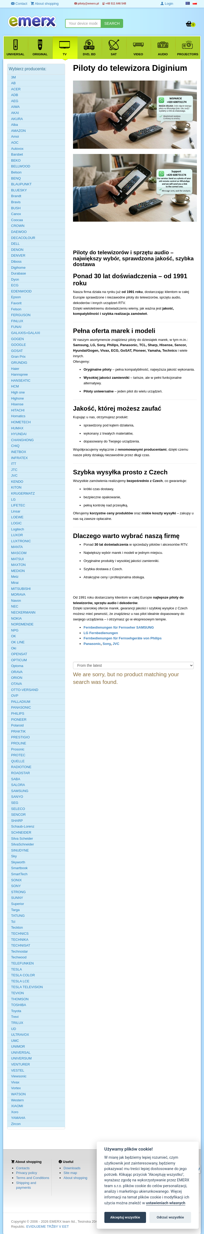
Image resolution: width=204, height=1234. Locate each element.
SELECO (18, 809)
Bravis (16, 202)
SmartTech (19, 874)
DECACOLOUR (23, 238)
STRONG (18, 892)
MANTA (17, 547)
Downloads (72, 1168)
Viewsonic (18, 1076)
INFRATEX (19, 458)
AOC (14, 143)
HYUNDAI (19, 434)
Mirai (14, 583)
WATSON (18, 1094)
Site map (70, 1173)
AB (13, 83)
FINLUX (17, 321)
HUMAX (17, 428)
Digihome (18, 268)
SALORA (18, 785)
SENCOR (18, 815)
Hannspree (19, 374)
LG (13, 499)
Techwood (19, 957)
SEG (14, 803)
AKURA (17, 119)
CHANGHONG (22, 440)
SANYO (17, 797)
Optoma (17, 666)
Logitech (17, 529)
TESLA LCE (20, 981)
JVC (116, 644)
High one (18, 392)
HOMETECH (21, 422)
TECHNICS (19, 934)
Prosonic (18, 749)
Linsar (15, 511)
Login (167, 4)
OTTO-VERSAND (24, 690)
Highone (17, 398)
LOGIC (16, 523)
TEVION (17, 993)
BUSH (16, 208)
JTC (14, 470)
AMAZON (18, 131)
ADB (14, 95)
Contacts (23, 1168)
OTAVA (16, 684)
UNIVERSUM (21, 1058)
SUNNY (17, 898)
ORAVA (17, 672)
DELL (15, 244)
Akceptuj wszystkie (125, 1217)
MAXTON (18, 565)
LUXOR (17, 535)
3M (13, 77)
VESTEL (17, 1070)
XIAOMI (17, 1106)
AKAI (15, 113)
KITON (16, 487)
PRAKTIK (18, 731)
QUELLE (18, 761)
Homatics (18, 416)
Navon (16, 601)
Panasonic (92, 644)
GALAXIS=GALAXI (25, 333)
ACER (16, 89)
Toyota (16, 1011)
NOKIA (16, 618)
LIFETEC (18, 505)
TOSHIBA (18, 1005)
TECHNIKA (19, 940)
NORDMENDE (22, 624)
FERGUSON (21, 315)
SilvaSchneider (22, 844)
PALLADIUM (20, 702)
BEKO (16, 160)
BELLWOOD (20, 166)
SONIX (16, 880)
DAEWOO (19, 232)
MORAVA (18, 594)
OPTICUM (19, 660)
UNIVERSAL (21, 1052)
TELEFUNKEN (22, 963)
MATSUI (17, 559)
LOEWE (17, 517)
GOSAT (17, 351)
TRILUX (17, 1023)
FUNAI (16, 327)
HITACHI (18, 410)
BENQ (16, 178)
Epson (16, 297)
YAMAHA (18, 1118)
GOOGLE (18, 345)
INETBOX (18, 452)
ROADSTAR (20, 773)
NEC (14, 606)
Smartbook (19, 868)
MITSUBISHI (21, 589)
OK (13, 636)
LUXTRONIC (21, 541)
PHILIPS (17, 713)
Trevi (14, 1017)
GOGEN (17, 339)
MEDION (18, 571)
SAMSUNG (19, 791)
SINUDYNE (20, 850)
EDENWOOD (21, 291)
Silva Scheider (22, 838)
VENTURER (20, 1064)
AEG (14, 101)
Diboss (16, 261)
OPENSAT (19, 654)
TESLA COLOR (23, 975)
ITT (13, 464)
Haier (15, 369)
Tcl (13, 922)
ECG (14, 285)
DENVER (18, 255)
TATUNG (18, 916)
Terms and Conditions (32, 1178)
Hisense (17, 404)
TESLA (16, 969)
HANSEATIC (20, 380)
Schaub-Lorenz (22, 826)
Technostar (19, 951)
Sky (14, 856)
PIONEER (19, 720)
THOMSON (19, 999)
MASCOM (19, 553)
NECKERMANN (23, 612)
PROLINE (18, 743)
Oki (13, 648)
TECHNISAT (20, 945)
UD (13, 1029)
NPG (14, 630)
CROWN (18, 226)
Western (17, 1100)
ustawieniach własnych (165, 1203)
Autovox (17, 149)
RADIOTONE (21, 767)
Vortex (16, 1088)
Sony (107, 644)
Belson (16, 172)
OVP (14, 696)
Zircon (16, 1124)
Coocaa (17, 220)
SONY (16, 886)
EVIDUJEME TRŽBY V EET (47, 1226)
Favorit (16, 303)
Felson (16, 309)
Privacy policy (26, 1173)
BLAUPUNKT (21, 184)
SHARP (17, 821)
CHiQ (15, 446)
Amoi (15, 136)
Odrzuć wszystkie (170, 1217)
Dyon (15, 279)
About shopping (75, 1178)
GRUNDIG (19, 363)
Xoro (14, 1112)
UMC (15, 1041)
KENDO (17, 482)
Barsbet (17, 154)
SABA (15, 779)
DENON (17, 250)
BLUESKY (19, 190)
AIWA (15, 107)
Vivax (15, 1082)
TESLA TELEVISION (27, 987)
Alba (14, 125)
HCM (15, 386)
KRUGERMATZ (23, 493)
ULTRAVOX (20, 1035)
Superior (17, 904)
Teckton (17, 927)
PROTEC (18, 755)
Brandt (16, 196)
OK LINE (18, 642)
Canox (16, 214)
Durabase (18, 273)
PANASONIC (21, 707)
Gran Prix (18, 357)
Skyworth (18, 862)
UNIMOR (18, 1046)
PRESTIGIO (20, 737)
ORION (16, 678)
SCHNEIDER (21, 832)
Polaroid (17, 725)
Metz (14, 577)
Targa (15, 910)
